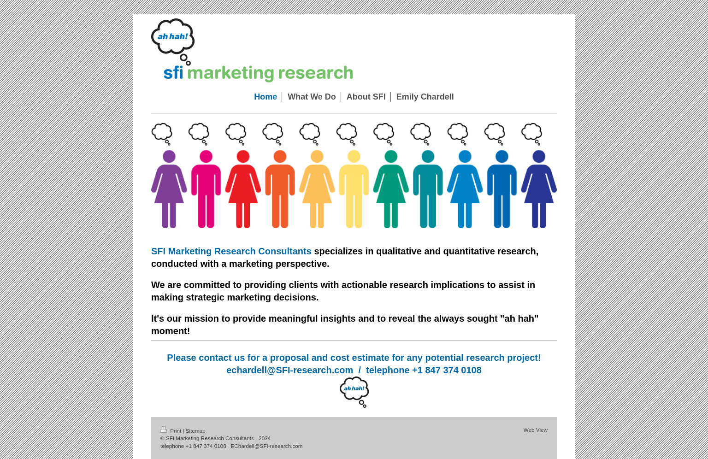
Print (171, 431)
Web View (536, 430)
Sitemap (196, 431)
